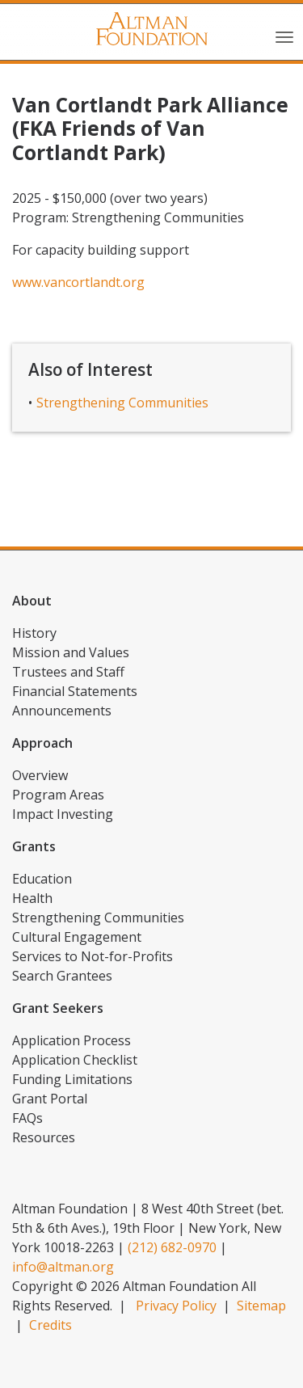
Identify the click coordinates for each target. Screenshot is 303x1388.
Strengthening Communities (122, 402)
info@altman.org (63, 1267)
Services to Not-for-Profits (92, 956)
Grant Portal (49, 1098)
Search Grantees (62, 976)
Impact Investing (62, 814)
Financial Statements (74, 691)
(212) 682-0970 (172, 1247)
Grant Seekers (57, 1008)
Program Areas (58, 795)
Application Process (71, 1040)
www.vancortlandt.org (78, 282)
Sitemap (261, 1305)
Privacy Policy (176, 1305)
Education (42, 879)
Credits (50, 1325)
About (32, 601)
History (34, 633)
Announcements (62, 710)
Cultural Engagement (76, 937)
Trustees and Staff (68, 672)
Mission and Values (70, 652)
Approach (42, 743)
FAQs (27, 1118)
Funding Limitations (72, 1079)
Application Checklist (74, 1060)
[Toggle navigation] (284, 35)
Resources (43, 1137)
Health (32, 898)
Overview (40, 775)
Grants (34, 846)
